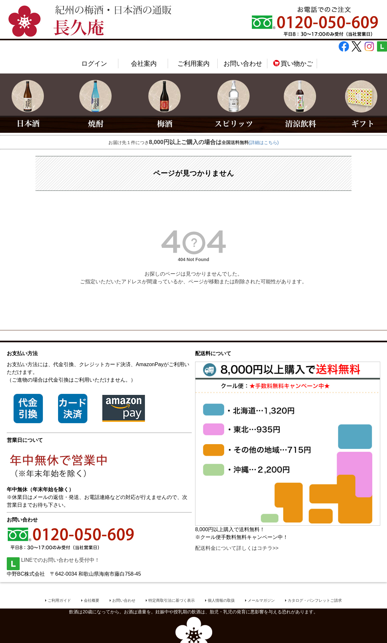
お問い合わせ (242, 63)
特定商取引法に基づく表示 (171, 601)
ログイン (94, 63)
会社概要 (91, 601)
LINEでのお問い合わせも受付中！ (53, 560)
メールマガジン (261, 601)
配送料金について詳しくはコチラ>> (237, 548)
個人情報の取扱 (221, 601)
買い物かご (293, 63)
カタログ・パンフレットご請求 (315, 601)
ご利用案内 (193, 63)
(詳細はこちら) (264, 142)
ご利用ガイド (59, 601)
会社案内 (144, 63)
